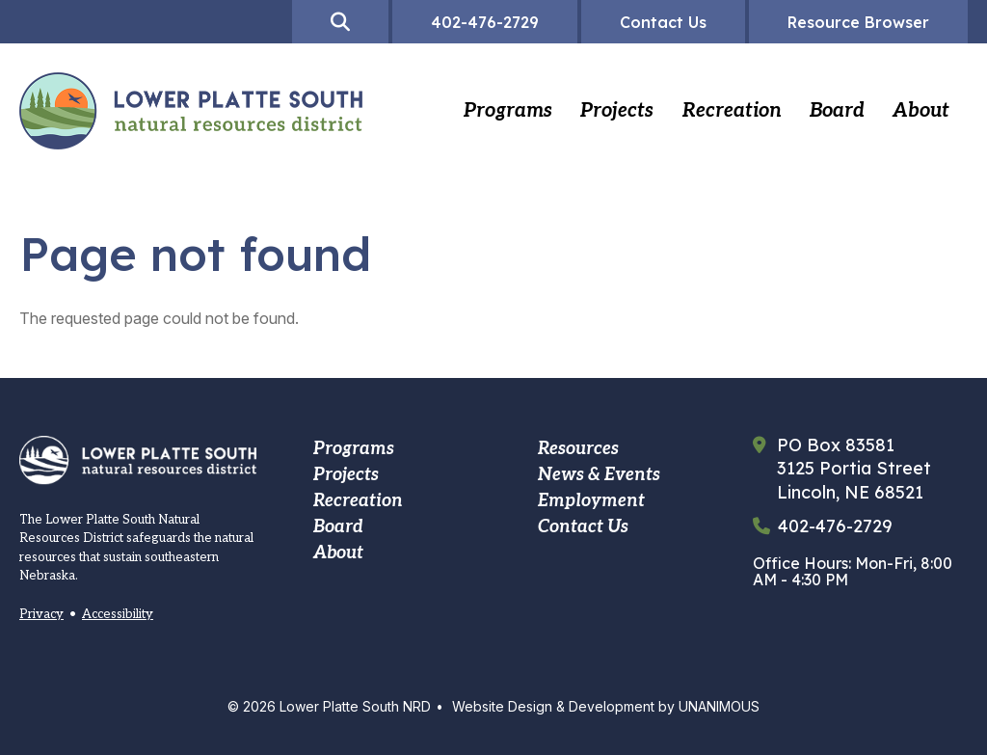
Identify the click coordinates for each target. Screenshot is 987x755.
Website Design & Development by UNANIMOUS (606, 706)
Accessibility (117, 614)
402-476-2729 (835, 526)
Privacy (41, 614)
